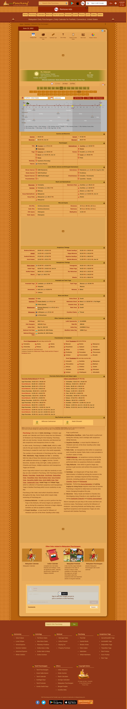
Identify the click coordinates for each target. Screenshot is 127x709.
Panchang (32, 15)
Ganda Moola (84, 641)
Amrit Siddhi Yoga (48, 480)
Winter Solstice (20, 654)
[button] (96, 3)
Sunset (74, 137)
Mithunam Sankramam (48, 79)
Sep (72, 88)
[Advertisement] (63, 55)
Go (74, 624)
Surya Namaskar (86, 484)
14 (83, 92)
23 (59, 94)
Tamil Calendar (41, 676)
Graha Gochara (42, 654)
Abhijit (33, 253)
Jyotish (75, 15)
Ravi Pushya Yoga (45, 477)
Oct (77, 88)
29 (83, 94)
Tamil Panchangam (42, 670)
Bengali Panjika (62, 686)
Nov (80, 88)
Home (25, 15)
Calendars (41, 15)
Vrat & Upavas (58, 15)
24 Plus (72, 83)
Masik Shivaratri (60, 79)
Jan (41, 88)
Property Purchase (64, 648)
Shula (39, 158)
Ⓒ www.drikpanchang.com (85, 683)
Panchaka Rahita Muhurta (30, 378)
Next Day (99, 98)
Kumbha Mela (62, 690)
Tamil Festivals (41, 683)
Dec (84, 88)
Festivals (68, 15)
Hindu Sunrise (62, 673)
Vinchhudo (48, 475)
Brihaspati (83, 481)
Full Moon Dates (42, 638)
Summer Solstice (21, 648)
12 (75, 92)
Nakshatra (83, 651)
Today (88, 98)
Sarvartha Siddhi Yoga (34, 480)
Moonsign (31, 185)
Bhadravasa (31, 307)
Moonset (74, 140)
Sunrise (32, 137)
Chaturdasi (41, 149)
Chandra (69, 481)
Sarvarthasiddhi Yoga (107, 638)
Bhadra (68, 79)
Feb (45, 88)
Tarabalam (73, 341)
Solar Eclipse (20, 638)
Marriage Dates (63, 638)
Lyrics (88, 15)
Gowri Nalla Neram (42, 673)
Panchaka (32, 475)
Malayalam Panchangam (65, 683)
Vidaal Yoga (81, 79)
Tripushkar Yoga (32, 477)
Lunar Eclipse (20, 641)
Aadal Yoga (74, 79)
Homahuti (32, 298)
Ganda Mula (40, 475)
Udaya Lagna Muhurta (71, 378)
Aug (68, 88)
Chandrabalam (31, 341)
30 (87, 94)
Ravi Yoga (104, 658)
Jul (65, 88)
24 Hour (65, 83)
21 (51, 94)
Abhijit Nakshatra (85, 654)
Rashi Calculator (63, 676)
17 (95, 92)
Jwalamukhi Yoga (33, 482)
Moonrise (32, 140)
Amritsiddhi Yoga (106, 641)
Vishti (81, 155)
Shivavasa (31, 312)
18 (39, 94)
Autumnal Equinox (21, 651)
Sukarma (40, 152)
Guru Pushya (105, 654)
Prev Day (78, 98)
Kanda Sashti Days (42, 686)
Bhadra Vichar (84, 644)
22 (55, 94)
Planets (81, 15)
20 (47, 94)
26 (71, 94)
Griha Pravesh (63, 641)
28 (79, 94)
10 (67, 92)
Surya (75, 481)
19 (43, 94)
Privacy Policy (85, 684)
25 (67, 94)
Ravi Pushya (105, 651)
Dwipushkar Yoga (106, 644)
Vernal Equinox (20, 644)
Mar (49, 88)
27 (75, 94)
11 (71, 92)
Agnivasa (32, 301)
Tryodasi (40, 146)
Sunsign (32, 188)
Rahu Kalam (31, 265)
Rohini (82, 149)
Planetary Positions (43, 644)
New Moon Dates (42, 641)
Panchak (82, 638)
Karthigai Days (41, 680)
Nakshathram (73, 146)
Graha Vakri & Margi (43, 651)
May (57, 88)
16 (91, 92)
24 (63, 94)
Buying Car (62, 644)
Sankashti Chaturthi (77, 498)
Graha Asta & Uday (43, 648)
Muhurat (49, 15)
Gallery (93, 15)
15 (87, 92)
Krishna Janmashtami (94, 498)
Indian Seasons (62, 670)
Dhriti (39, 155)
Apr (53, 88)
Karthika (82, 146)
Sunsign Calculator (64, 680)
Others (100, 15)
